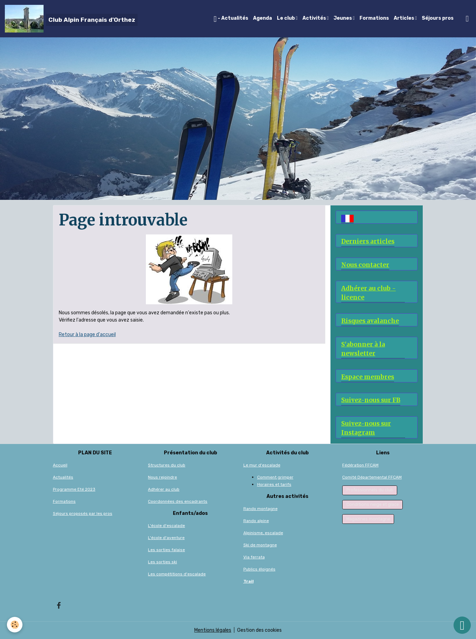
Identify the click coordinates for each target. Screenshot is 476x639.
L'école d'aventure (166, 537)
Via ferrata (254, 557)
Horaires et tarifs (274, 484)
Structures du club (166, 465)
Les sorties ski (162, 561)
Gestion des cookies (259, 630)
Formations (374, 18)
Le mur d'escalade (261, 465)
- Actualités (231, 19)
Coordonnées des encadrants (177, 501)
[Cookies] (14, 624)
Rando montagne (260, 508)
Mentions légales (212, 630)
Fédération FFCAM (360, 465)
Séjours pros (438, 18)
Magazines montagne (368, 519)
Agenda (262, 18)
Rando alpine (256, 520)
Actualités (63, 477)
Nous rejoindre (162, 477)
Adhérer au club (163, 489)
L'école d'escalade (166, 525)
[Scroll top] (462, 625)
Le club (286, 18)
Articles (404, 18)
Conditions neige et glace (372, 504)
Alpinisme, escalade (263, 532)
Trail (248, 581)
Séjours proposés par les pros (82, 513)
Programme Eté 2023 (74, 489)
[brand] (71, 19)
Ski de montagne (260, 545)
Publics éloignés (259, 569)
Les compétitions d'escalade (177, 574)
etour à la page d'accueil (89, 334)
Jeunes (343, 18)
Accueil (60, 465)
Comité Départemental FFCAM (372, 477)
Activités (314, 18)
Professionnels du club (369, 490)
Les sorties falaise (166, 549)
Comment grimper (275, 477)
